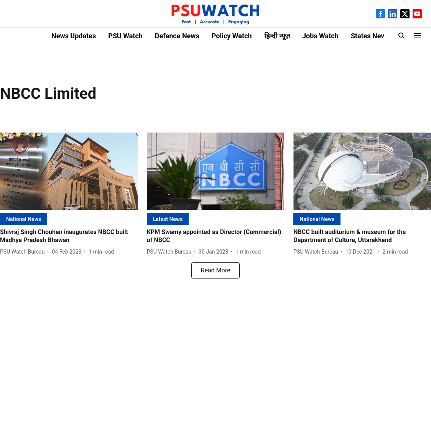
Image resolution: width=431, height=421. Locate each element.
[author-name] (24, 252)
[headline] (69, 236)
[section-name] (23, 219)
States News (370, 36)
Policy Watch (232, 36)
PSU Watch (125, 36)
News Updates (73, 36)
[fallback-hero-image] (69, 171)
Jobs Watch (320, 36)
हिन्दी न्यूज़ (277, 36)
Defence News (177, 36)
